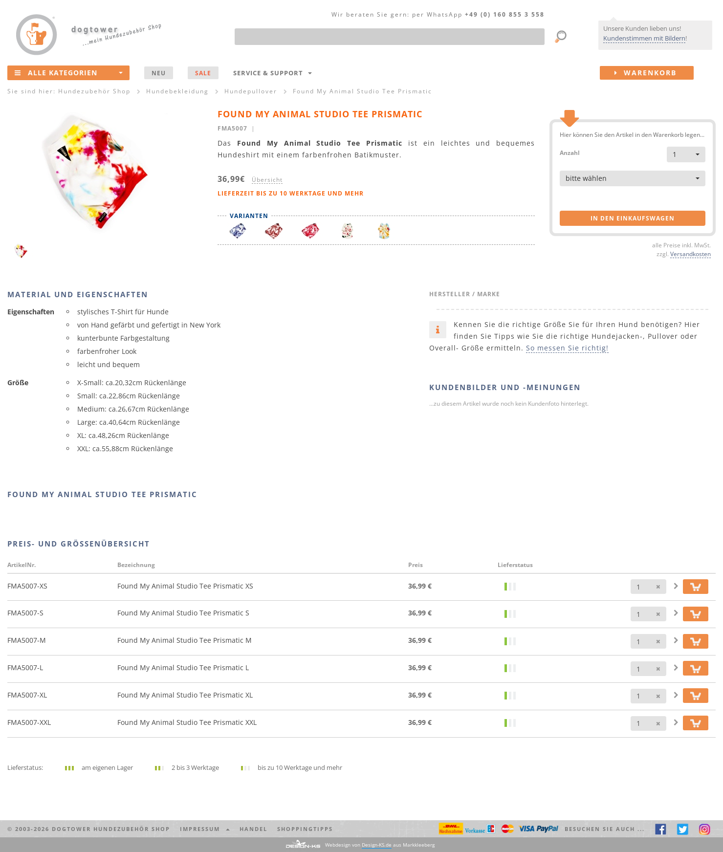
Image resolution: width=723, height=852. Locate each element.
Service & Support (272, 72)
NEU (159, 73)
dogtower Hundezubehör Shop (111, 828)
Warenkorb (654, 73)
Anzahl (570, 152)
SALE (203, 73)
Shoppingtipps (305, 828)
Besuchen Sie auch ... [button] (605, 828)
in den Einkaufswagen (633, 218)
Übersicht (267, 179)
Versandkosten (690, 254)
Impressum (205, 828)
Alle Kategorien (69, 72)
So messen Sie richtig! (567, 347)
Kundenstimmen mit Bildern (644, 38)
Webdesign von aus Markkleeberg (380, 845)
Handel (253, 828)
